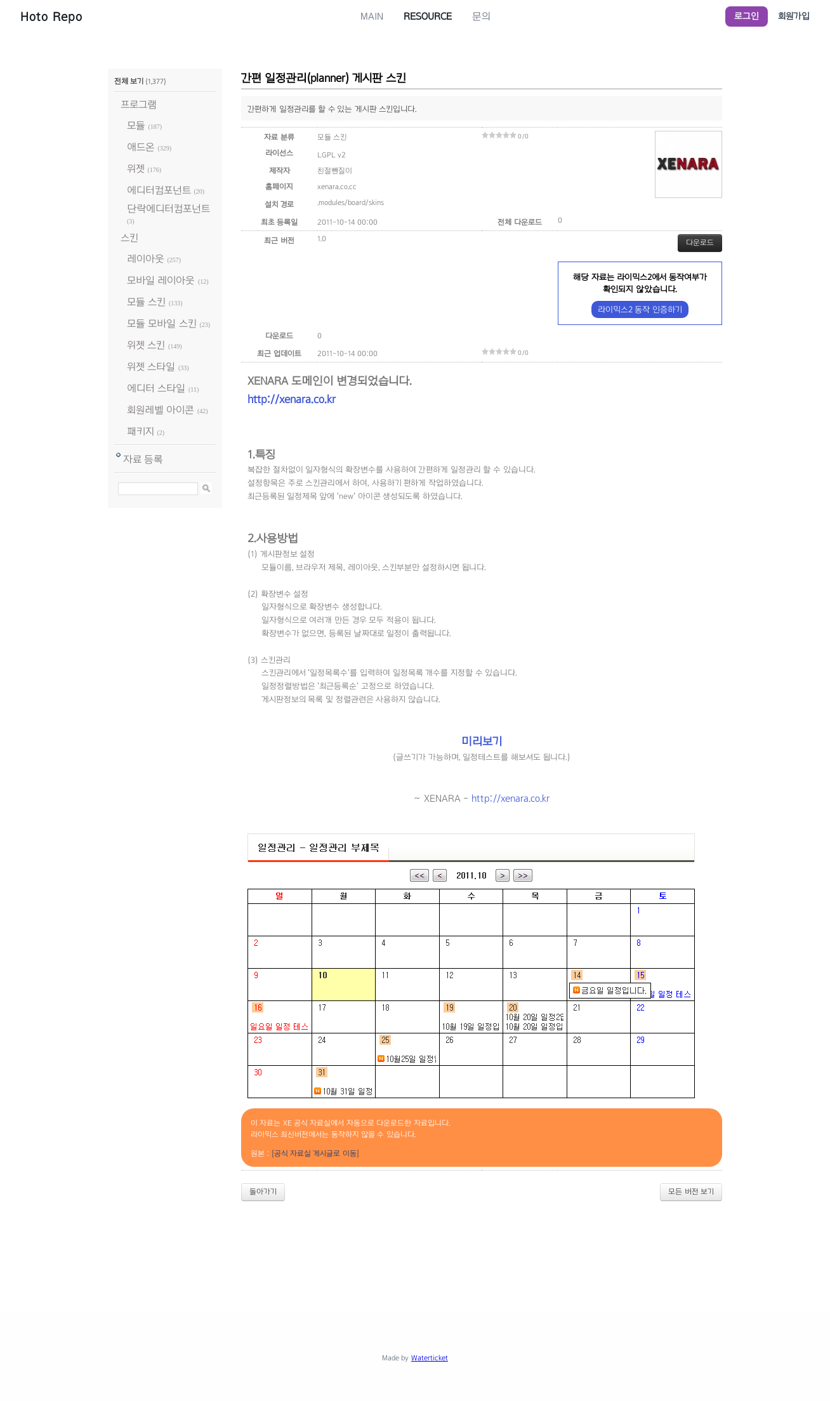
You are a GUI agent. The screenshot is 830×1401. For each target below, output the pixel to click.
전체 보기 (128, 81)
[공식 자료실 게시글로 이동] (315, 1153)
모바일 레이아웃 (161, 280)
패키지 (140, 431)
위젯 (136, 168)
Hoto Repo (51, 16)
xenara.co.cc (337, 186)
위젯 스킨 (146, 345)
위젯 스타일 (151, 366)
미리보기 (481, 741)
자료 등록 (143, 459)
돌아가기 (263, 1191)
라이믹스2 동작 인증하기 (640, 309)
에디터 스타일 (156, 388)
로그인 (746, 16)
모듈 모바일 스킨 (162, 323)
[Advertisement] (415, 1246)
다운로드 (700, 242)
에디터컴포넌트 (159, 190)
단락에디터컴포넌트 (168, 208)
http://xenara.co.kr (291, 399)
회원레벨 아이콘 (160, 409)
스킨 (129, 237)
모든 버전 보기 (691, 1191)
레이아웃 (145, 258)
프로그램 (139, 104)
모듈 (136, 125)
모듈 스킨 (146, 301)
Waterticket (429, 1357)
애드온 (141, 147)
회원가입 (794, 16)
